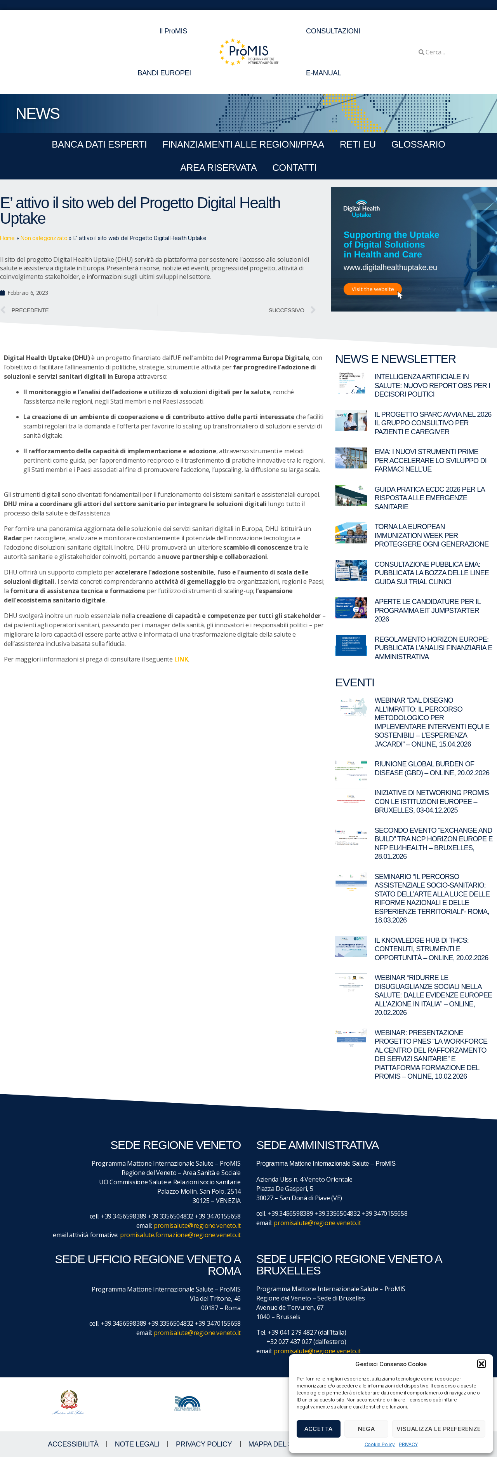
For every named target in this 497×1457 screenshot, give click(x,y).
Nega (366, 1429)
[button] (481, 1364)
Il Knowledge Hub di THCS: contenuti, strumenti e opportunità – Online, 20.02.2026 (431, 949)
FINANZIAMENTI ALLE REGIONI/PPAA (243, 144)
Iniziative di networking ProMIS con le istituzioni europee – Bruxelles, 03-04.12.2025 (432, 801)
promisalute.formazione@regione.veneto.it (180, 1235)
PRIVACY (408, 1444)
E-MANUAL (323, 73)
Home (7, 238)
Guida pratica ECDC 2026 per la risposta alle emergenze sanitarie (430, 498)
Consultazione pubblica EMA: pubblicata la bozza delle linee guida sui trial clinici (432, 573)
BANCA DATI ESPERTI (99, 144)
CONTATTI (294, 167)
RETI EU (358, 144)
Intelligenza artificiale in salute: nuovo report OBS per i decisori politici (432, 385)
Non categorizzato (44, 238)
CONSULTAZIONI (333, 31)
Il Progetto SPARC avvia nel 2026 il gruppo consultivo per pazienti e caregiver (433, 423)
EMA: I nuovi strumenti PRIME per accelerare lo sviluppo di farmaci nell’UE (431, 460)
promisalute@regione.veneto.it (197, 1225)
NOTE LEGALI (137, 1444)
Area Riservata (218, 167)
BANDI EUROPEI (164, 73)
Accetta (318, 1429)
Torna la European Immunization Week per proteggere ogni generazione (432, 535)
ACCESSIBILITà (73, 1444)
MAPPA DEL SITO (276, 1444)
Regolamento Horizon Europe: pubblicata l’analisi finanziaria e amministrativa (433, 648)
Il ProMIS (175, 31)
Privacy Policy (204, 1444)
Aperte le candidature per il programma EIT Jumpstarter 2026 (428, 610)
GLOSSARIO (418, 144)
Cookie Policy (380, 1444)
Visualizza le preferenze (438, 1429)
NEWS (37, 113)
